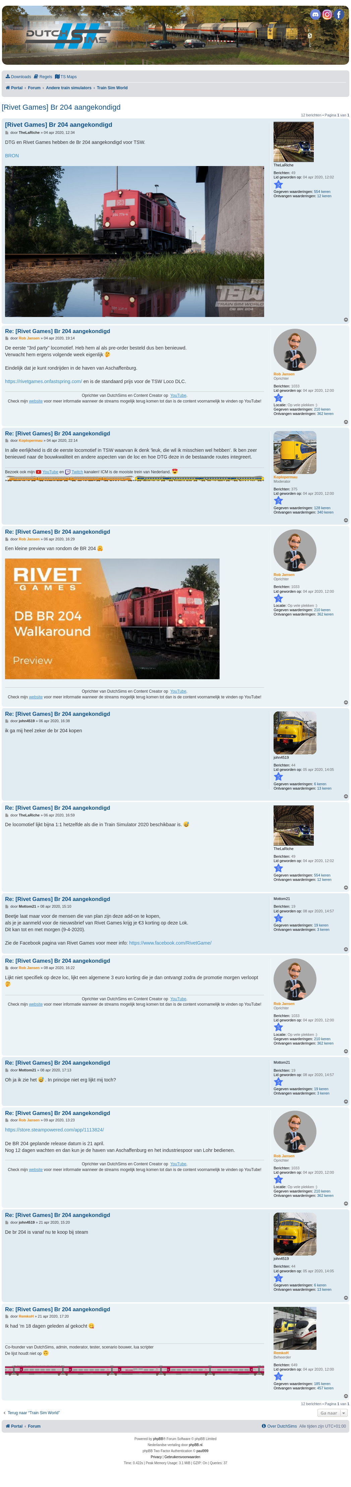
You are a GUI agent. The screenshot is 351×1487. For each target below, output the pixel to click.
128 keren (322, 508)
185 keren (322, 1384)
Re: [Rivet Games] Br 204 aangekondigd (57, 331)
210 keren (322, 409)
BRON (12, 155)
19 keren (321, 925)
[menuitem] (18, 77)
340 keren (325, 512)
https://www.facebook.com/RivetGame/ (170, 943)
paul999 (202, 1451)
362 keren (325, 414)
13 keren (324, 788)
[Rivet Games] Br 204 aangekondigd (61, 107)
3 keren (323, 929)
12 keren (324, 196)
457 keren (325, 1388)
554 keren (322, 192)
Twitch (77, 472)
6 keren (320, 784)
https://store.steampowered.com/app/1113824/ (54, 1129)
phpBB (158, 1439)
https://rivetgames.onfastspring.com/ (43, 381)
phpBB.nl (195, 1445)
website (36, 401)
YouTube (178, 395)
